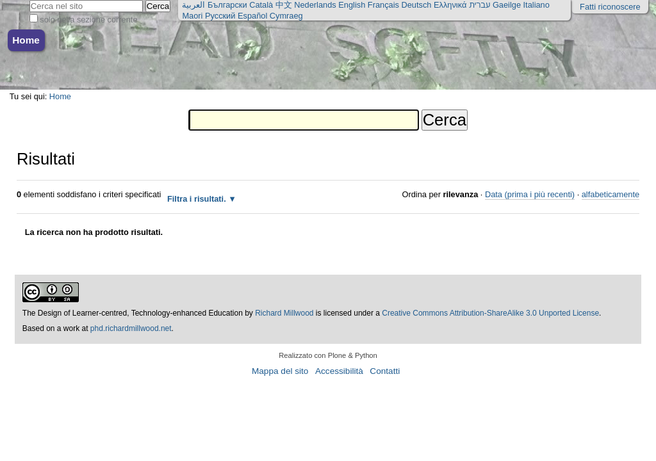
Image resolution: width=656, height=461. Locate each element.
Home (26, 40)
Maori (192, 15)
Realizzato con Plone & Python (328, 355)
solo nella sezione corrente (88, 19)
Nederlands (315, 5)
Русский (220, 15)
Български (227, 5)
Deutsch (416, 5)
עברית (479, 5)
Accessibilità (339, 371)
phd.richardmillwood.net (131, 328)
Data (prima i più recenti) (530, 194)
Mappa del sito (280, 371)
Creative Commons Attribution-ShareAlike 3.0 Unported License (490, 313)
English (351, 5)
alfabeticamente (610, 194)
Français (383, 5)
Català (261, 5)
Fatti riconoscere (610, 7)
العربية (193, 5)
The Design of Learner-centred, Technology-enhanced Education (133, 313)
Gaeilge (507, 5)
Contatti (385, 371)
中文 (283, 5)
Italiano (536, 5)
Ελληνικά (450, 5)
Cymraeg (286, 15)
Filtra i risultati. (196, 199)
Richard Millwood (284, 313)
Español (252, 15)
